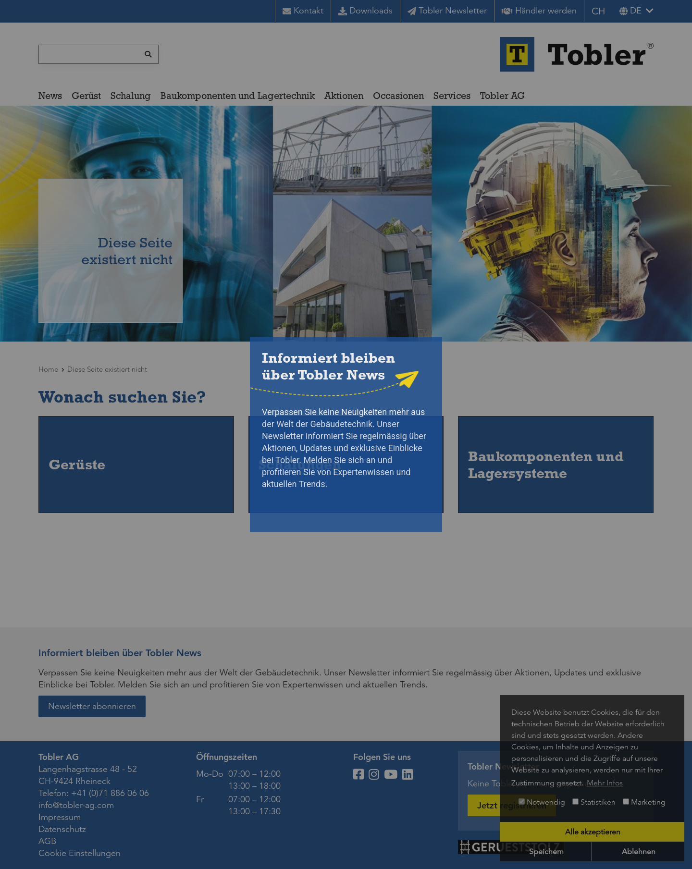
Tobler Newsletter (447, 10)
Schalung (131, 95)
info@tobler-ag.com (76, 805)
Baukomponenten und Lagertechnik (238, 95)
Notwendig (542, 802)
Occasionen (398, 95)
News (50, 95)
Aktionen (343, 95)
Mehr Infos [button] (605, 783)
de (630, 10)
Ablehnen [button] (638, 852)
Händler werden (539, 10)
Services (451, 95)
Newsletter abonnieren (92, 706)
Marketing (644, 802)
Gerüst (86, 95)
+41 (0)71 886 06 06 (110, 793)
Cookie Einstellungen (79, 853)
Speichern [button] (546, 852)
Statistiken (594, 802)
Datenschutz (62, 829)
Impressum (59, 817)
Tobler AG (502, 95)
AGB (47, 841)
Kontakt (303, 10)
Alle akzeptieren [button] (592, 832)
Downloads (365, 10)
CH (598, 11)
